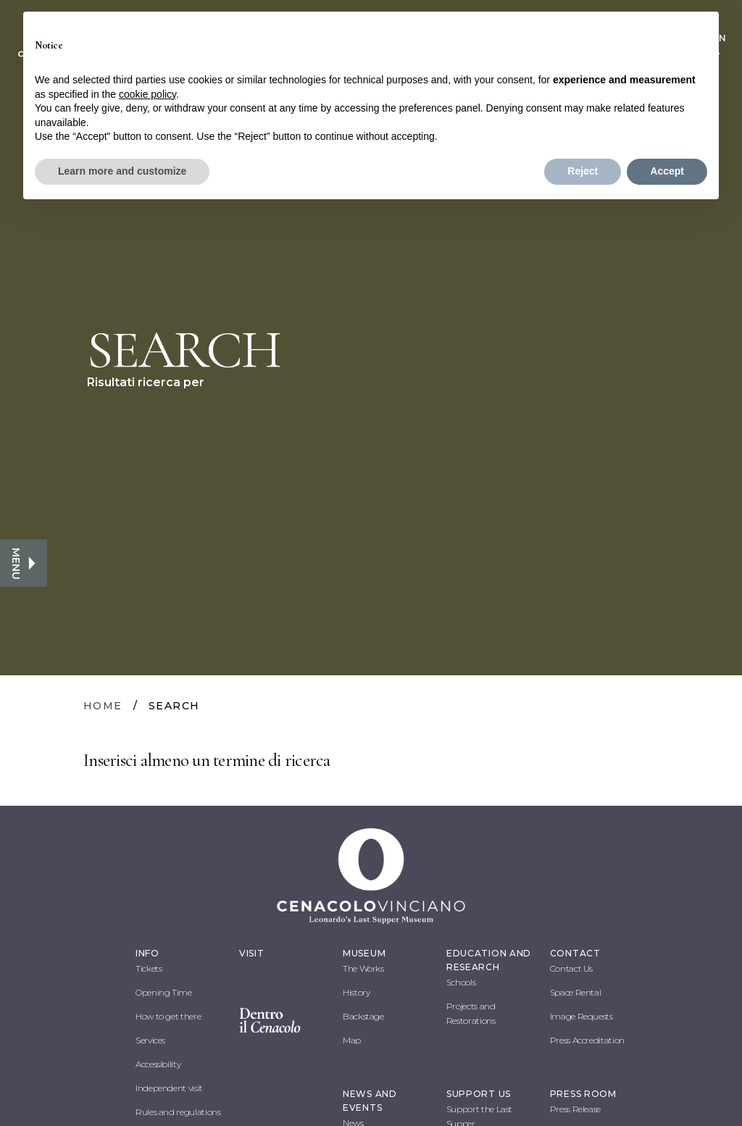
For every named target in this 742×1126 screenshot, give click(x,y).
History (356, 992)
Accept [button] (667, 171)
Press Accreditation (587, 1040)
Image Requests (581, 1016)
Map (352, 1040)
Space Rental (575, 992)
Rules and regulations (178, 1111)
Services (150, 1040)
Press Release (575, 1109)
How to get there (168, 1016)
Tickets (149, 968)
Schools (460, 982)
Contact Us (571, 968)
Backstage (363, 1016)
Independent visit (169, 1088)
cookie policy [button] (147, 94)
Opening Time (164, 992)
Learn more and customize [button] (122, 171)
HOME (102, 705)
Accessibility (158, 1064)
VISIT (251, 953)
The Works (363, 968)
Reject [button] (582, 171)
